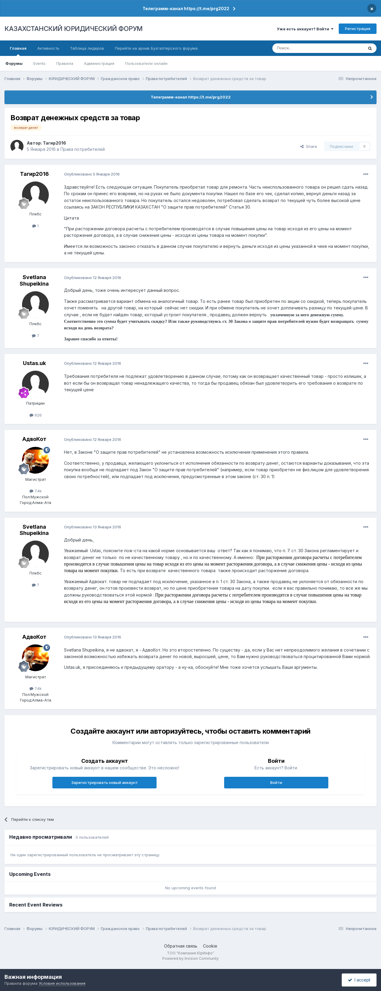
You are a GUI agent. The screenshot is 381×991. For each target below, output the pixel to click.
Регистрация (357, 28)
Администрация (99, 63)
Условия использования (62, 983)
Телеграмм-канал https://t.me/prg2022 (186, 8)
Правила (64, 63)
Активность (48, 48)
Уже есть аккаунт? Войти (305, 28)
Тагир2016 (54, 142)
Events (39, 63)
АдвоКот (34, 439)
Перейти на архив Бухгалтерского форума (156, 48)
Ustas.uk (34, 363)
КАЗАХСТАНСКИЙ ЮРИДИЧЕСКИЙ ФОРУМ (73, 28)
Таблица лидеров (87, 48)
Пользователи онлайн (146, 63)
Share (308, 146)
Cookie (210, 945)
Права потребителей (82, 149)
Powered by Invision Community (190, 958)
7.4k (35, 491)
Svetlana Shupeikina (34, 280)
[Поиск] (301, 48)
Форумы (14, 63)
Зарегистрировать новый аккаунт (104, 782)
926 (35, 415)
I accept (359, 979)
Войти (276, 782)
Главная (18, 51)
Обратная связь (180, 945)
